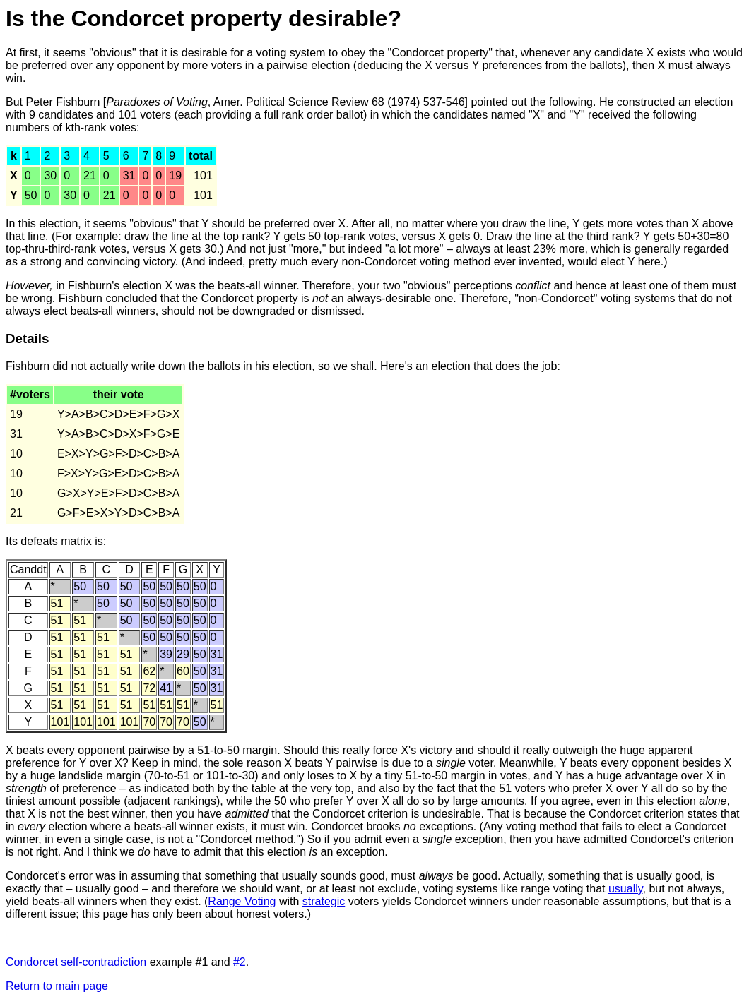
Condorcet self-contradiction (76, 962)
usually (625, 889)
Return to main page (57, 986)
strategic (323, 901)
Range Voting (242, 901)
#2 (239, 962)
